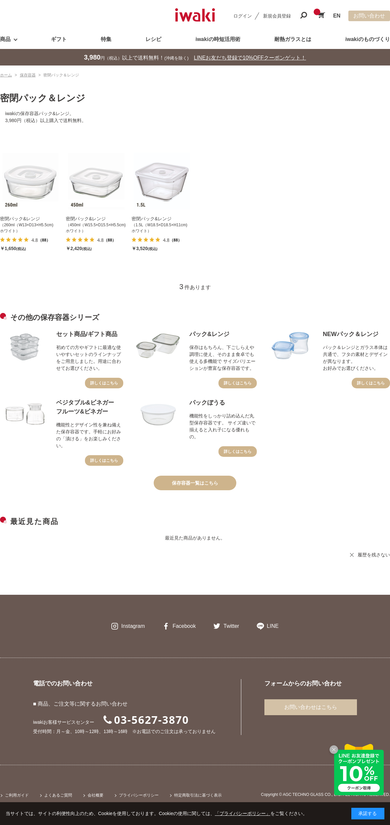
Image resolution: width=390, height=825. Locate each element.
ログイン (242, 16)
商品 (5, 39)
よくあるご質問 (58, 795)
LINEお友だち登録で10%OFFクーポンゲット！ (250, 58)
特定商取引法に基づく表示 (198, 795)
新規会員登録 (277, 16)
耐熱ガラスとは (292, 39)
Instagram (133, 626)
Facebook (184, 626)
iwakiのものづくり (367, 39)
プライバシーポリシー (139, 795)
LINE (273, 626)
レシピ (153, 39)
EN (336, 16)
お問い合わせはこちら (310, 707)
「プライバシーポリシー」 (242, 813)
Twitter (231, 626)
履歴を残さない (374, 554)
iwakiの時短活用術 (217, 39)
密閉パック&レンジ (20, 218)
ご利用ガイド (17, 795)
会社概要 (95, 795)
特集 (106, 39)
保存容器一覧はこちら (195, 483)
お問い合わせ (369, 16)
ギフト (59, 39)
